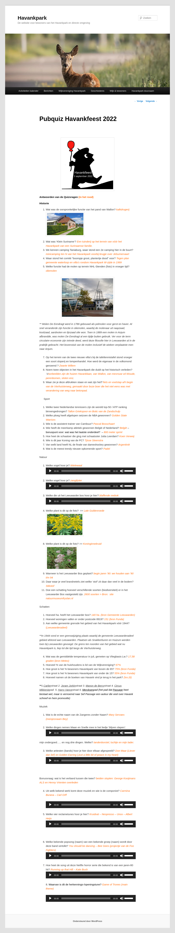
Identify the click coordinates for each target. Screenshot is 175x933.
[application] (91, 471)
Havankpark (32, 18)
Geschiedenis (97, 91)
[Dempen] (121, 471)
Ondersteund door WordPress (87, 921)
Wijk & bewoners (118, 91)
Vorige (138, 101)
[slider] (85, 471)
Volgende (151, 101)
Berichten (48, 91)
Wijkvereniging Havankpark (72, 91)
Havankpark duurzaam (143, 91)
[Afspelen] (50, 471)
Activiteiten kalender (28, 91)
